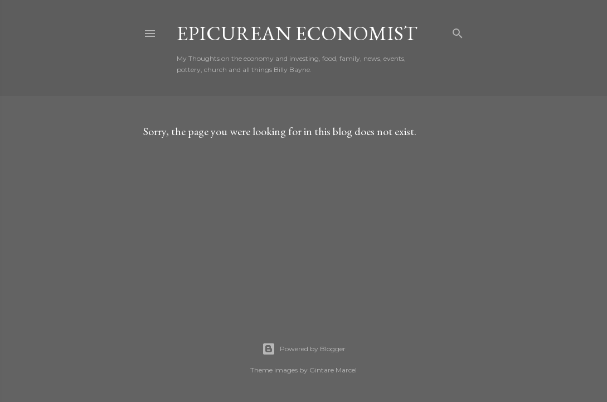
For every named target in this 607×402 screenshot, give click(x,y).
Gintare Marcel (333, 370)
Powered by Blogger (304, 349)
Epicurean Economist (297, 33)
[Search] (457, 31)
